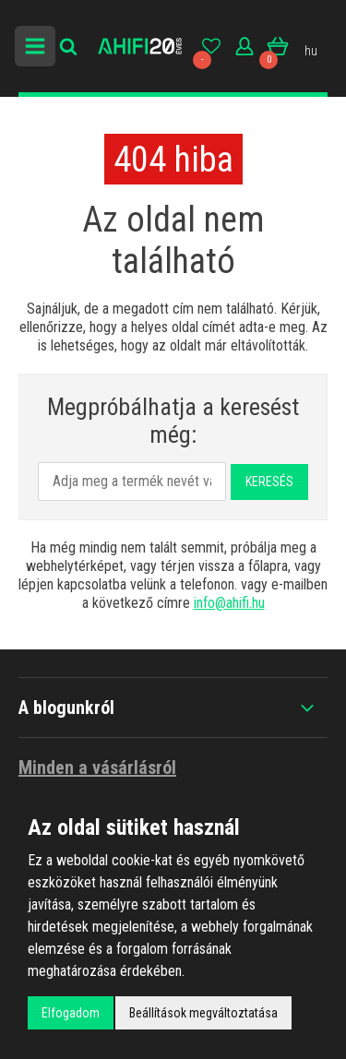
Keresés (269, 481)
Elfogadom (71, 1012)
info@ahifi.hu (229, 603)
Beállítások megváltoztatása (203, 1012)
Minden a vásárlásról (97, 778)
